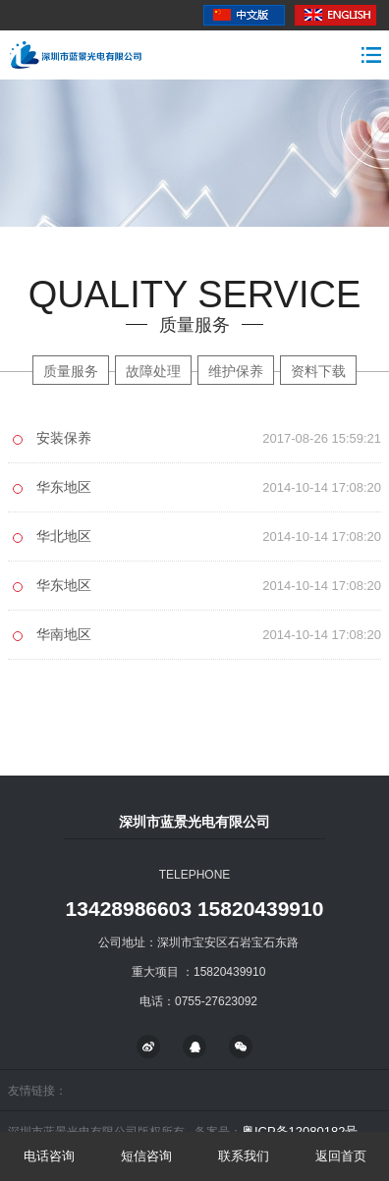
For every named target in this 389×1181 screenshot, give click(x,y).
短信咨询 (146, 1156)
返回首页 (340, 1156)
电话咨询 (49, 1156)
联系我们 (243, 1156)
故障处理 (153, 371)
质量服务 (70, 371)
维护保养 (235, 371)
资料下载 (318, 371)
